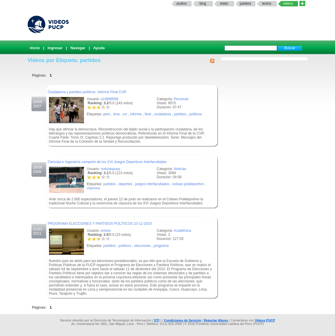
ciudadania (162, 114)
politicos (195, 114)
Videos (288, 3)
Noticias (180, 169)
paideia (245, 3)
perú (106, 114)
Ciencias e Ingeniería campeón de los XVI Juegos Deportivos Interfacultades (107, 162)
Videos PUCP (265, 320)
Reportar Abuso (216, 320)
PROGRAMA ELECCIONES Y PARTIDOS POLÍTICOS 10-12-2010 (100, 224)
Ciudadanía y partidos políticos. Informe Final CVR (87, 92)
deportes (125, 184)
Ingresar (55, 48)
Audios (181, 3)
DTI (156, 320)
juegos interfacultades (152, 184)
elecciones (142, 246)
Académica (182, 231)
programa (161, 246)
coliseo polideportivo (188, 184)
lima (116, 114)
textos (266, 3)
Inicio (35, 48)
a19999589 (109, 99)
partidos (180, 114)
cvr (124, 114)
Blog (202, 3)
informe (136, 114)
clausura (93, 188)
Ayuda (99, 48)
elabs (224, 3)
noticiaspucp (110, 169)
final (148, 114)
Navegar (78, 48)
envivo (106, 231)
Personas (181, 99)
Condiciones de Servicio (182, 320)
